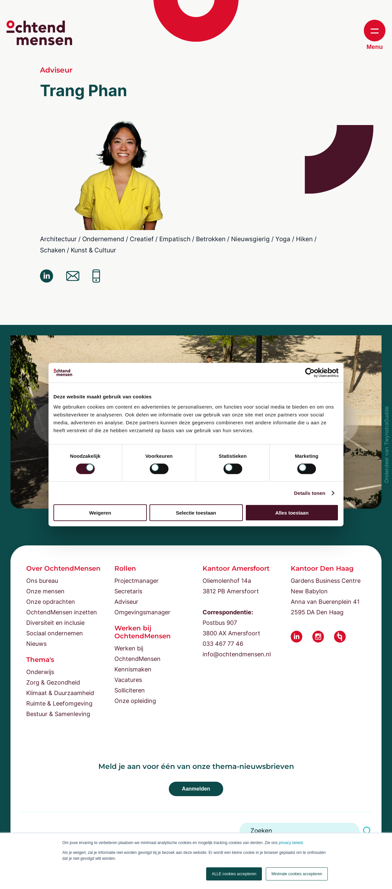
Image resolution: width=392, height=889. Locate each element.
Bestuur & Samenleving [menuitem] (58, 713)
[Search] (299, 831)
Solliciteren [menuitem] (129, 690)
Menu (374, 35)
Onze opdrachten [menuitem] (50, 601)
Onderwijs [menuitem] (40, 671)
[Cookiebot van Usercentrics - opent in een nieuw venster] (310, 372)
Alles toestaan (292, 513)
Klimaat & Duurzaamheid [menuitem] (60, 692)
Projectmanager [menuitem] (136, 580)
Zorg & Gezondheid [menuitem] (53, 682)
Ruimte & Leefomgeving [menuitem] (59, 703)
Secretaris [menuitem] (128, 591)
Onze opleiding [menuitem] (135, 700)
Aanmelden (196, 789)
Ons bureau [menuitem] (42, 580)
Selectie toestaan (196, 513)
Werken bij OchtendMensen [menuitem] (137, 653)
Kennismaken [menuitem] (132, 669)
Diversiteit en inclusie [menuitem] (55, 622)
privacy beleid (291, 842)
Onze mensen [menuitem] (45, 591)
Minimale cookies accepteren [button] (296, 874)
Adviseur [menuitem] (126, 601)
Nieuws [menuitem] (36, 643)
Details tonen (309, 493)
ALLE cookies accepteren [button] (234, 874)
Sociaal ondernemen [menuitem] (54, 633)
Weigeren (100, 513)
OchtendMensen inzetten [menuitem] (61, 612)
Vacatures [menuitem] (128, 679)
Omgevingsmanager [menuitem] (142, 612)
